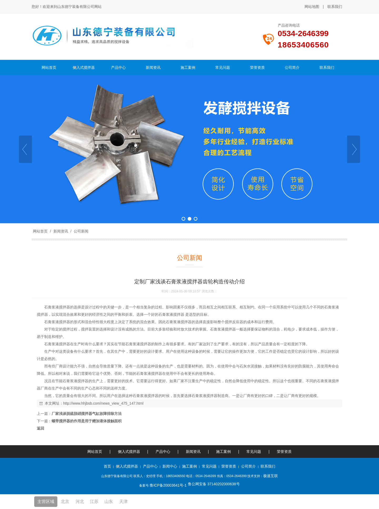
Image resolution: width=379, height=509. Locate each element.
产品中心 (163, 451)
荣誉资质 (284, 451)
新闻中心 (169, 466)
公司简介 (248, 466)
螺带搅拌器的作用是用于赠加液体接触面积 (87, 421)
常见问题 (253, 451)
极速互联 (270, 476)
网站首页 (40, 231)
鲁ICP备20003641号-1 (168, 485)
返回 (40, 428)
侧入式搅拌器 (129, 451)
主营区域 (45, 501)
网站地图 (312, 6)
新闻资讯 (60, 231)
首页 (107, 466)
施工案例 (224, 451)
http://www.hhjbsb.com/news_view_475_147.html (103, 403)
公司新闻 (80, 231)
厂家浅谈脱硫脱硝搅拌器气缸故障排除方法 (87, 413)
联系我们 (334, 6)
